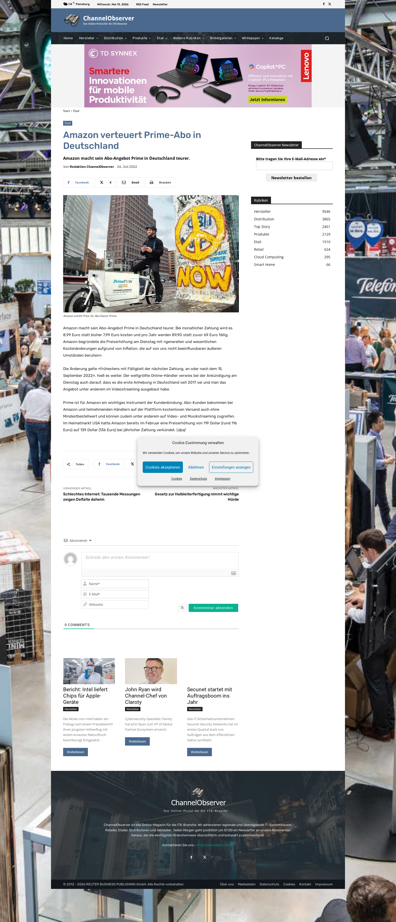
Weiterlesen (75, 752)
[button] (327, 38)
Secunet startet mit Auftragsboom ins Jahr (209, 695)
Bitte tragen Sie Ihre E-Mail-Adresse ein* (291, 158)
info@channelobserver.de (214, 845)
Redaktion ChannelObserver (92, 166)
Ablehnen (196, 467)
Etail (76, 111)
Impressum (222, 478)
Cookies (176, 478)
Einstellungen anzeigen (231, 467)
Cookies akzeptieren (162, 467)
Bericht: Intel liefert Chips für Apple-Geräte (85, 695)
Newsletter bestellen (291, 177)
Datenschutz (198, 478)
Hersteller (71, 709)
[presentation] (206, 588)
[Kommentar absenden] (213, 608)
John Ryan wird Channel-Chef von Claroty (146, 695)
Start (66, 111)
